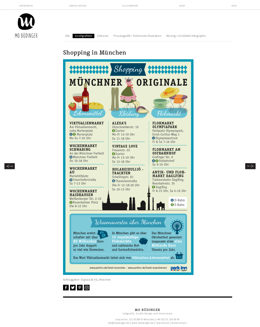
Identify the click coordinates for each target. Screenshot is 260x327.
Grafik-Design (78, 5)
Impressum (162, 322)
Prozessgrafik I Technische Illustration (137, 36)
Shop (182, 5)
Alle (67, 36)
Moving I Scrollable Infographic (186, 36)
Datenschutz (179, 322)
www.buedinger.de (143, 322)
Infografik (26, 5)
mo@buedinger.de (118, 322)
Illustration (130, 5)
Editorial (102, 36)
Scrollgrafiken (83, 36)
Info (234, 5)
